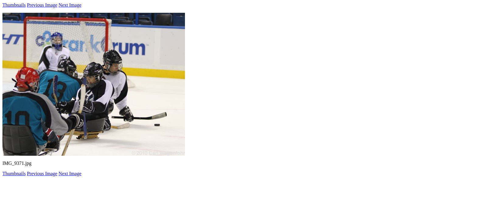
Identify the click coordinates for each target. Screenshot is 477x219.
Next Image (69, 5)
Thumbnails (14, 5)
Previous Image (42, 5)
